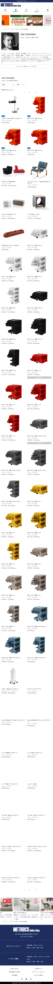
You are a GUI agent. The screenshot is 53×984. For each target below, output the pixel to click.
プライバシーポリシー (38, 972)
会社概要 (14, 975)
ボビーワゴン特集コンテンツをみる (26, 66)
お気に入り (37, 10)
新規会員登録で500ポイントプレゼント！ (26, 1)
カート (47, 10)
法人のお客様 (38, 975)
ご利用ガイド (16, 10)
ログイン (26, 10)
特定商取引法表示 (14, 972)
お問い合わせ (14, 968)
